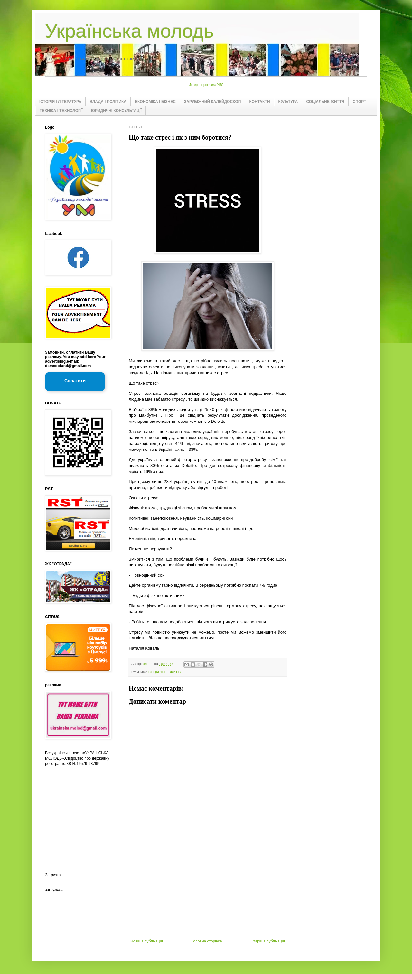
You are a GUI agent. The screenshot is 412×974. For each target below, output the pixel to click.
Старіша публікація (267, 941)
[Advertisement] (207, 890)
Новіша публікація (146, 941)
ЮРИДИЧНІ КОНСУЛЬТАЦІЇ (116, 110)
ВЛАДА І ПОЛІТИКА (108, 101)
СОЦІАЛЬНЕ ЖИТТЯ (325, 101)
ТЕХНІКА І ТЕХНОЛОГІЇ (61, 110)
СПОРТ (359, 101)
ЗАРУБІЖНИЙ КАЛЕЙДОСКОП (212, 101)
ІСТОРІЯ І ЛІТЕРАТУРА (60, 101)
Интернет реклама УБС (206, 85)
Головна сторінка (207, 941)
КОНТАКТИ (259, 101)
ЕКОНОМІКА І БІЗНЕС (155, 101)
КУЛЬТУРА (288, 101)
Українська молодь (129, 31)
